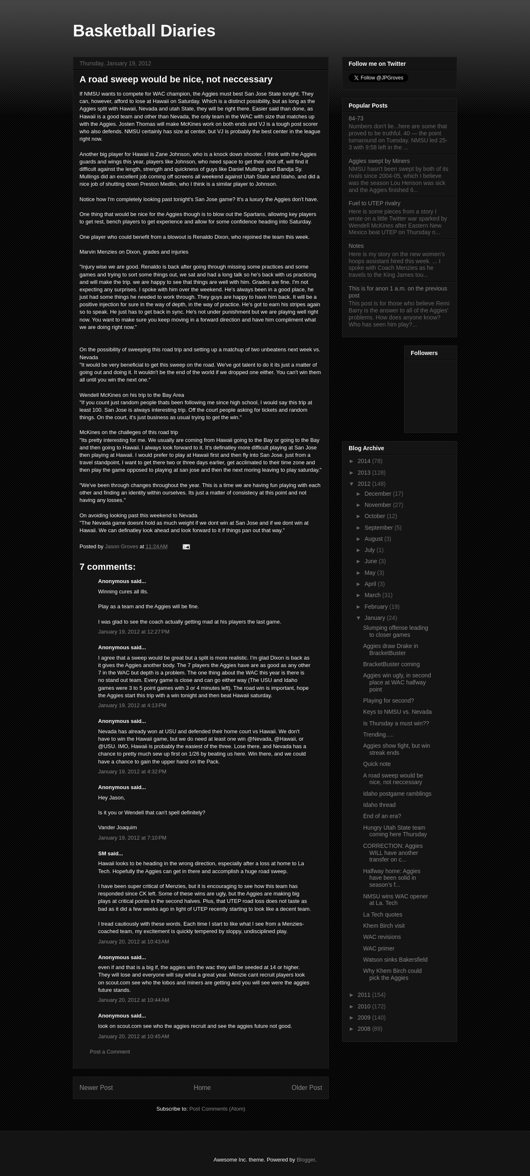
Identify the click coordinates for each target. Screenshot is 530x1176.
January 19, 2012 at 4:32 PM (132, 771)
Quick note (377, 764)
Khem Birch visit (384, 925)
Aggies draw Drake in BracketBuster (390, 649)
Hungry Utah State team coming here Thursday (395, 831)
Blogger (305, 1160)
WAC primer (379, 948)
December (378, 493)
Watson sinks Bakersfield (395, 959)
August (374, 538)
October (375, 516)
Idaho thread (379, 805)
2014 (365, 461)
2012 (365, 483)
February (376, 606)
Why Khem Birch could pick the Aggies (392, 974)
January (375, 617)
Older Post (307, 1087)
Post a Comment (110, 1052)
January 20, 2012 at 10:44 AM (133, 1000)
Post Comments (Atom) (217, 1109)
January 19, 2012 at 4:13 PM (132, 705)
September (379, 527)
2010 (365, 1006)
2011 (365, 994)
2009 (365, 1017)
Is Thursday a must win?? (396, 723)
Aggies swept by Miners (379, 161)
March (373, 595)
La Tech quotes (382, 914)
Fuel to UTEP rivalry (374, 203)
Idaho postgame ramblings (397, 793)
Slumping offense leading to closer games (395, 631)
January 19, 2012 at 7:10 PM (132, 838)
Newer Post (96, 1087)
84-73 (356, 118)
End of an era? (382, 816)
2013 (365, 472)
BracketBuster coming (391, 664)
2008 (365, 1028)
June (371, 561)
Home (202, 1087)
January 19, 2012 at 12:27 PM (133, 632)
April (371, 584)
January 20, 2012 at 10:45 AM (133, 1036)
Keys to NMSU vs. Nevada (397, 711)
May (370, 572)
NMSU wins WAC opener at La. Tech (395, 900)
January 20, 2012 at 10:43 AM (133, 941)
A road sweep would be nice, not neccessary (393, 779)
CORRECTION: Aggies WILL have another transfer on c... (393, 852)
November (378, 505)
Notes (356, 245)
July (370, 550)
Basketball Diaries (144, 31)
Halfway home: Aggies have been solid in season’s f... (392, 878)
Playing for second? (388, 700)
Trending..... (378, 734)
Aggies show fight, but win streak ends (396, 749)
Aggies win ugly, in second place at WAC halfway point (397, 682)
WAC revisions (382, 937)
